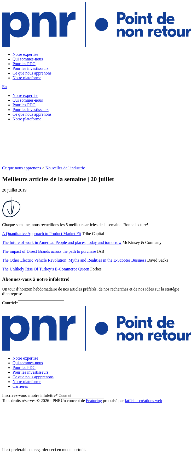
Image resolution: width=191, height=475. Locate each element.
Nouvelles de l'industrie (65, 168)
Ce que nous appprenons (33, 377)
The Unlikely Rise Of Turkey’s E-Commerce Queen (45, 269)
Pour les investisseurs (31, 68)
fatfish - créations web (143, 400)
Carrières (20, 386)
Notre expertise (25, 54)
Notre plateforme (27, 78)
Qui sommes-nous (28, 59)
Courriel (10, 303)
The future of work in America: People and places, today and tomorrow (61, 242)
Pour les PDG (24, 63)
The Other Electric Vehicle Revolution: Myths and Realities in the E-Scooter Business (74, 260)
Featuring (94, 400)
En (4, 86)
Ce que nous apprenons (32, 73)
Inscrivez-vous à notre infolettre (30, 395)
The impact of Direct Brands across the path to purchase (49, 251)
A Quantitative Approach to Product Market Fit (41, 233)
